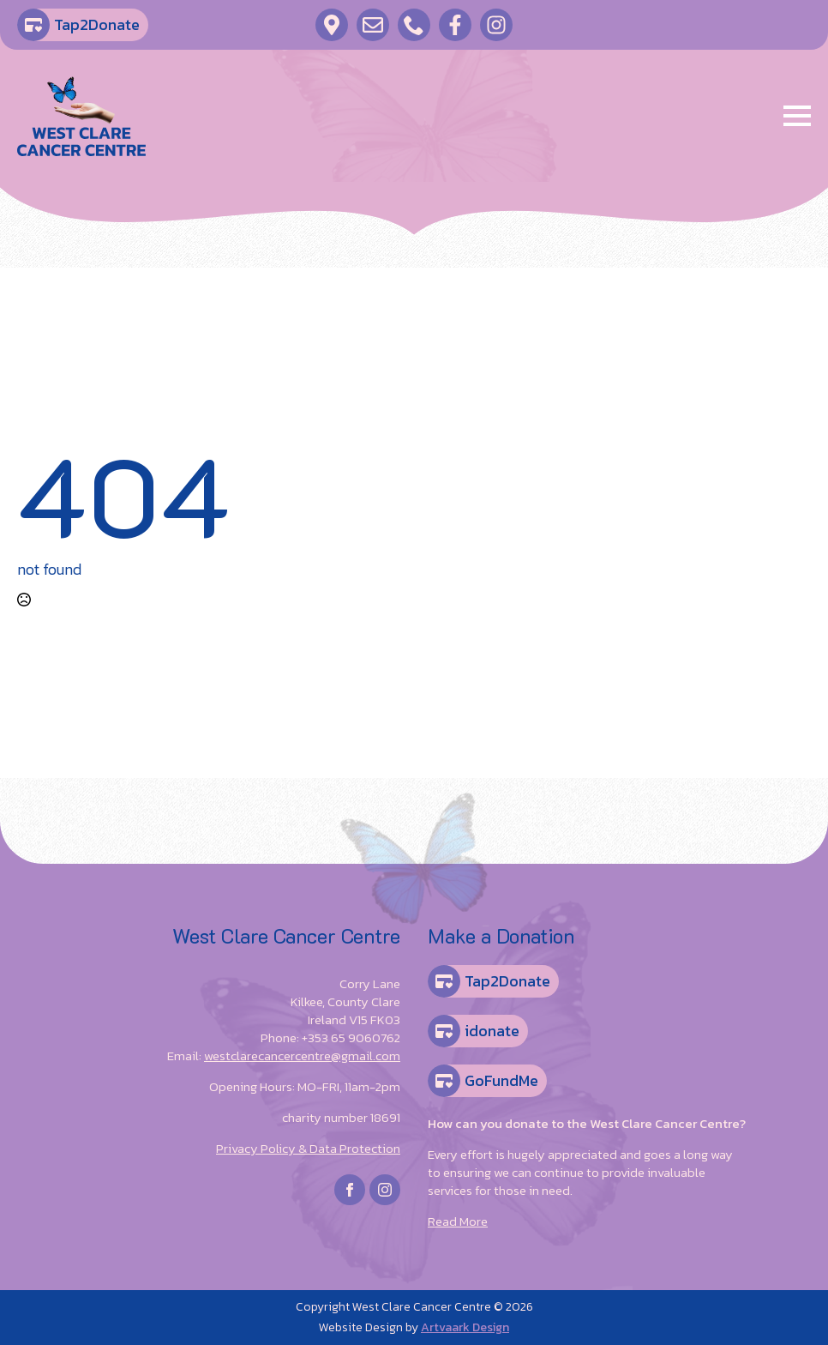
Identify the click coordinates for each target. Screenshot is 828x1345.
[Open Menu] (797, 116)
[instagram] (384, 1189)
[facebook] (349, 1189)
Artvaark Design (465, 1327)
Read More (458, 1221)
